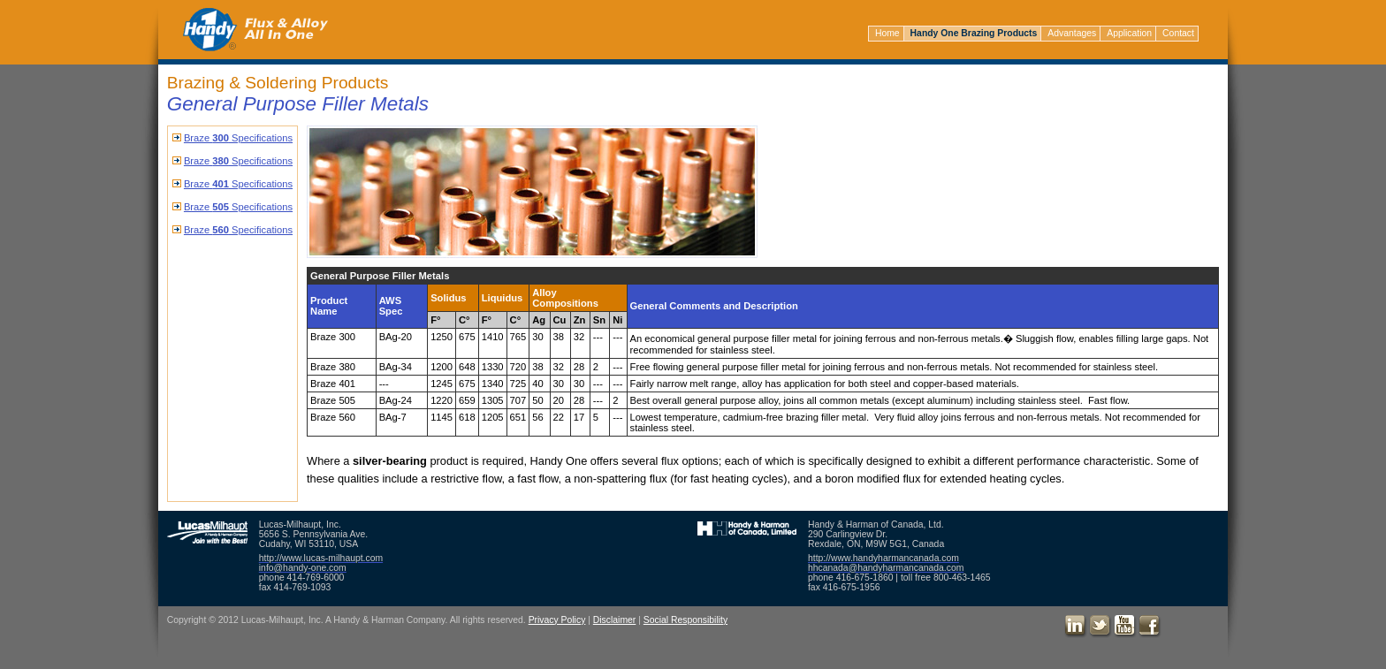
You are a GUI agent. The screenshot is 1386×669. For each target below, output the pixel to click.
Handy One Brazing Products (974, 33)
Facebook (1149, 626)
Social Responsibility (685, 620)
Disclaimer (614, 620)
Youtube (1125, 626)
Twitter (1100, 626)
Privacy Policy (557, 620)
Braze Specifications (238, 138)
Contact (1178, 33)
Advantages (1071, 33)
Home (887, 33)
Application (1129, 33)
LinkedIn (1075, 626)
